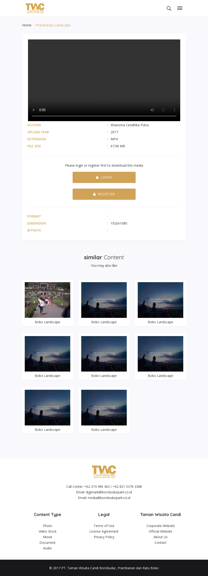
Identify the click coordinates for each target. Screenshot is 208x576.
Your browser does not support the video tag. (104, 80)
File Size (34, 146)
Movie (47, 536)
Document (47, 542)
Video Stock (47, 531)
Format (34, 216)
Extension (36, 139)
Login (104, 177)
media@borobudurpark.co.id (109, 497)
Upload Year (38, 132)
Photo (47, 525)
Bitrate (34, 230)
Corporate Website (160, 525)
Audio (47, 547)
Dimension (36, 223)
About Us (161, 536)
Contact (160, 542)
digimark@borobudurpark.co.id (109, 492)
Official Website (160, 531)
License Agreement (104, 531)
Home (27, 25)
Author (34, 125)
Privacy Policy (104, 536)
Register (104, 194)
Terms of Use (104, 525)
